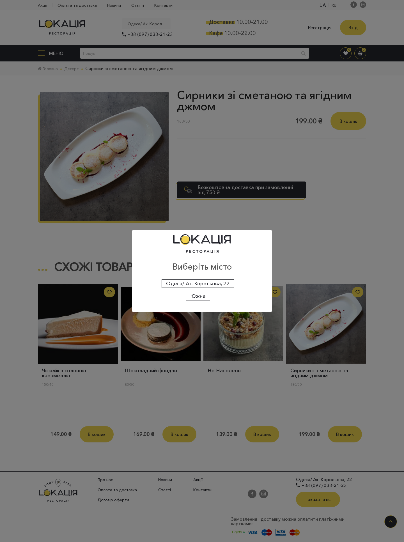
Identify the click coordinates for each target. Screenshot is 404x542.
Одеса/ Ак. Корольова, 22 (197, 284)
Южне (198, 296)
